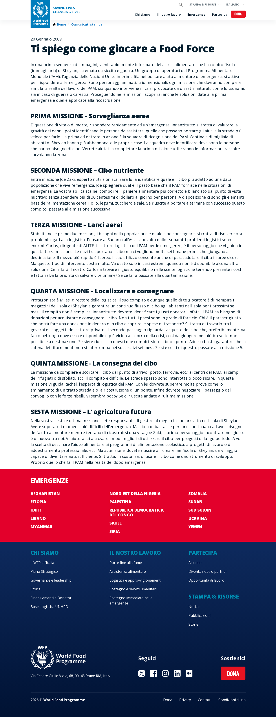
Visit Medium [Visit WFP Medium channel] (189, 673)
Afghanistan (45, 493)
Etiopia (38, 501)
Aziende (194, 562)
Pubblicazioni (199, 615)
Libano (38, 518)
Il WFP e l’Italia (42, 562)
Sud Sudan (200, 510)
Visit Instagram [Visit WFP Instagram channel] (165, 673)
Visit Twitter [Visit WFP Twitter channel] (141, 673)
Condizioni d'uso (232, 699)
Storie (193, 624)
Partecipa (219, 14)
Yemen (195, 526)
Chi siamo (142, 14)
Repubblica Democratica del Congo (137, 512)
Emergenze (196, 14)
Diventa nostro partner (207, 571)
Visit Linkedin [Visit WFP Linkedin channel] (177, 673)
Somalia (197, 493)
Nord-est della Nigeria (135, 493)
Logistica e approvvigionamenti (135, 580)
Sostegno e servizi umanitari (133, 589)
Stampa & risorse (202, 4)
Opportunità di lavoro (206, 580)
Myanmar (41, 526)
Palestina (120, 501)
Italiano (232, 4)
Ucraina (197, 518)
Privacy (185, 699)
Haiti (36, 510)
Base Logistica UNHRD (49, 606)
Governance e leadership (51, 580)
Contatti (204, 699)
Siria (115, 531)
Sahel (116, 523)
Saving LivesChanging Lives (66, 10)
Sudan (195, 501)
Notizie (194, 606)
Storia (35, 589)
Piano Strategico (44, 571)
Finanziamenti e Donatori (51, 597)
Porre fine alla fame (126, 562)
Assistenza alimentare (128, 571)
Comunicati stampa (86, 24)
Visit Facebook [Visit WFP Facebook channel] (153, 673)
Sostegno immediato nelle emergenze (131, 600)
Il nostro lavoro (169, 14)
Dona (238, 14)
